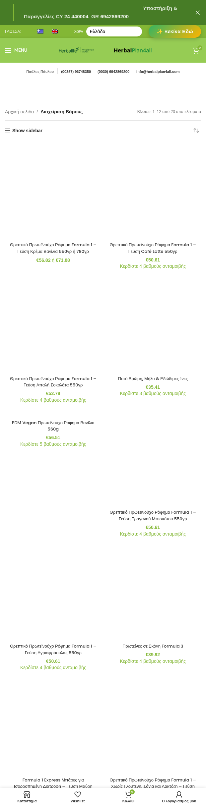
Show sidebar (27, 130)
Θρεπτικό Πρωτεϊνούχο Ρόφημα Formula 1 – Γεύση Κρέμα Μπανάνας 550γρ (53, 430)
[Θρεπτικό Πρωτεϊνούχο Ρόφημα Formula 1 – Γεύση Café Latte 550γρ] (153, 148)
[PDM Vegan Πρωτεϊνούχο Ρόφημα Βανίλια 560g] (53, 246)
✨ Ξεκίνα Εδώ (175, 31)
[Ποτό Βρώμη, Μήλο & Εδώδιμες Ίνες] (153, 196)
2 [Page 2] (103, 470)
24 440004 (76, 16)
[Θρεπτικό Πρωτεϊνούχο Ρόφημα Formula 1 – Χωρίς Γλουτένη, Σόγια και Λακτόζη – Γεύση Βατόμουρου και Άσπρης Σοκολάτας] (153, 354)
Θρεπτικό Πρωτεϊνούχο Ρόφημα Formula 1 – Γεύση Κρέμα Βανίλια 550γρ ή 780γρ (53, 164)
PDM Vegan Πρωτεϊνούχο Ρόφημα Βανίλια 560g (53, 259)
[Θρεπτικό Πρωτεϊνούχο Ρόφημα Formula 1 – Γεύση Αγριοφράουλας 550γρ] (53, 300)
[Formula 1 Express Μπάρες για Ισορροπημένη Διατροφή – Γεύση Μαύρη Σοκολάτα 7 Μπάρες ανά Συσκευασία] (53, 354)
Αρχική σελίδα (19, 111)
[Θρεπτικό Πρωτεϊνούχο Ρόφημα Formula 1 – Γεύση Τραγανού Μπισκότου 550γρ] (153, 249)
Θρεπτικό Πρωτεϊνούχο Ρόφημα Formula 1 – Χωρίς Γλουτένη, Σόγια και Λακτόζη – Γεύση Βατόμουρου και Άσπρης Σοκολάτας (152, 376)
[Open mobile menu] (16, 50)
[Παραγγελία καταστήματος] (196, 131)
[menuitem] (40, 31)
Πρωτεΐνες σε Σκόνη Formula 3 (153, 306)
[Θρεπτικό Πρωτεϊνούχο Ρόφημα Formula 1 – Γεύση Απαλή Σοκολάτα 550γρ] (53, 199)
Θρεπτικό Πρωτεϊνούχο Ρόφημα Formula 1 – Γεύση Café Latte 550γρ (152, 164)
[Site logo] (76, 49)
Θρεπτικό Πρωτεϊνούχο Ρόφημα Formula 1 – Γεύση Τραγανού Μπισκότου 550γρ (152, 265)
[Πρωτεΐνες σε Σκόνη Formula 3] (153, 297)
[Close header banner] (197, 12)
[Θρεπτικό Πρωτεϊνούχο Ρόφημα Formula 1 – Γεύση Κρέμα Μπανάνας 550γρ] (53, 414)
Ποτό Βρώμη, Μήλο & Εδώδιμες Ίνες (152, 205)
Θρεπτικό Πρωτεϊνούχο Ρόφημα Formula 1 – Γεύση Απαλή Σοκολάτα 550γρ (53, 215)
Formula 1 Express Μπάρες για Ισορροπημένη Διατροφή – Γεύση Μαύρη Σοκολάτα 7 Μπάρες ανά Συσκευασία (53, 376)
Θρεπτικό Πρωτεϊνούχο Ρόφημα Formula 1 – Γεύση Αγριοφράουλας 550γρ (53, 316)
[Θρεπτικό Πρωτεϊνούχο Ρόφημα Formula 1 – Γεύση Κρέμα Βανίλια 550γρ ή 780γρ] (53, 148)
